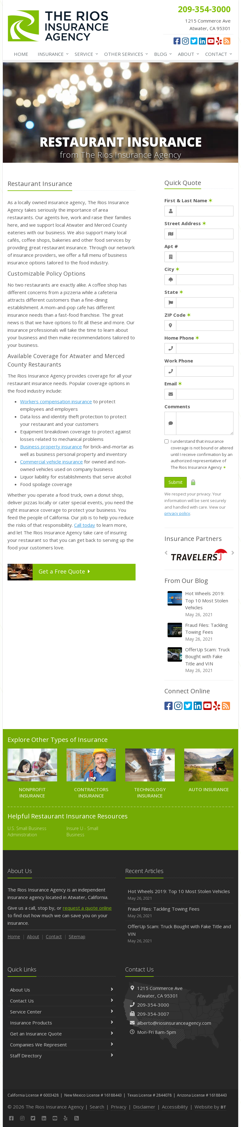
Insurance (52, 53)
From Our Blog (186, 580)
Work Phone (178, 360)
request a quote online (87, 908)
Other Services (125, 53)
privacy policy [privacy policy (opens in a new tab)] (177, 513)
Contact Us (61, 1000)
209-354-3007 (153, 1014)
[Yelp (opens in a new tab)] (219, 40)
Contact (217, 53)
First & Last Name (188, 200)
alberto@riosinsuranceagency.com (174, 1023)
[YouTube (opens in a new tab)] (210, 40)
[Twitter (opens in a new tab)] (193, 40)
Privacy (118, 1106)
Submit (176, 482)
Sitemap (77, 936)
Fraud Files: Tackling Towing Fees (199, 632)
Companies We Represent (61, 1044)
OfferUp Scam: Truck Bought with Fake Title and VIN (199, 660)
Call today (84, 525)
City (171, 269)
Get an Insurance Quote (61, 1033)
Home (21, 54)
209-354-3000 (153, 1005)
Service (85, 53)
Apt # (171, 246)
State (173, 292)
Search (97, 1106)
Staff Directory (61, 1055)
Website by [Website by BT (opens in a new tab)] (210, 1106)
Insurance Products (61, 1022)
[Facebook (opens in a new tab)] (177, 40)
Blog (161, 53)
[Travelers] (199, 554)
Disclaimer (144, 1106)
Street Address (185, 223)
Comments (177, 406)
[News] (226, 40)
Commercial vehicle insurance (51, 461)
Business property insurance (51, 446)
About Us (61, 990)
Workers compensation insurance (56, 401)
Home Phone (181, 338)
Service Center (61, 1011)
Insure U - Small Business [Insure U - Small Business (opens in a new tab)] (82, 831)
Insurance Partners (193, 538)
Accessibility (175, 1106)
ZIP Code (177, 315)
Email (173, 383)
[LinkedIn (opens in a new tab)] (202, 40)
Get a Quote (50, 572)
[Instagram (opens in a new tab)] (185, 40)
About (187, 53)
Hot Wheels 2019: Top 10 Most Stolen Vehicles (199, 604)
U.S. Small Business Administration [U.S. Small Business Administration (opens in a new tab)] (27, 831)
